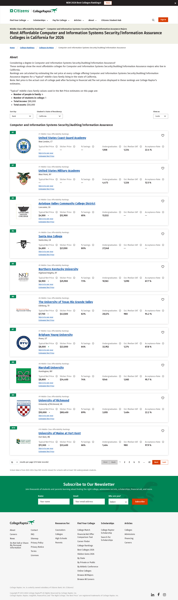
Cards (157, 116)
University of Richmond (54, 400)
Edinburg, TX (44, 306)
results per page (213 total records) (29, 462)
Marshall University (51, 367)
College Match (83, 530)
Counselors (60, 530)
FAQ (32, 534)
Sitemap (34, 538)
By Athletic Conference (87, 566)
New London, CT (45, 141)
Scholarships (40, 20)
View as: (156, 112)
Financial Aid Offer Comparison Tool (85, 535)
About (92, 20)
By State (81, 558)
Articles (79, 20)
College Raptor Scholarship (107, 531)
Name (41, 496)
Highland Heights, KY (48, 273)
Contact (34, 530)
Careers (13, 534)
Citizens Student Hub (111, 20)
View (108, 3)
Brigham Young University (56, 334)
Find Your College (19, 20)
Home (12, 48)
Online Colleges (84, 571)
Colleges (59, 534)
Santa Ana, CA (45, 240)
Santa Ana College (50, 236)
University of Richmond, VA (50, 404)
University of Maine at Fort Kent (60, 433)
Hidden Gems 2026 (85, 554)
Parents (58, 542)
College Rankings (27, 48)
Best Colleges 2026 (85, 550)
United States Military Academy (59, 170)
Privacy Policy (37, 543)
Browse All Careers (85, 579)
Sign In (163, 20)
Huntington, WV (45, 371)
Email (75, 496)
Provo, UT (43, 338)
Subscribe (140, 501)
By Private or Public (86, 562)
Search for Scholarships (107, 538)
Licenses (35, 555)
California (42, 116)
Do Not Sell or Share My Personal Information (19, 545)
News (12, 538)
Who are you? (115, 496)
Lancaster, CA (44, 207)
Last (164, 462)
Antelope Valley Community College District (67, 203)
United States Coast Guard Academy (62, 138)
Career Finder (83, 541)
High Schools (61, 538)
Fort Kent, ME (44, 437)
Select (112, 502)
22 (149, 462)
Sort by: (13, 112)
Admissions (130, 534)
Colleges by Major (46, 48)
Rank (14, 116)
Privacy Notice (37, 547)
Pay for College (61, 20)
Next (156, 462)
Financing (129, 538)
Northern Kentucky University (58, 269)
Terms (33, 551)
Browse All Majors (85, 575)
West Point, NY (45, 174)
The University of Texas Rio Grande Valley (66, 302)
